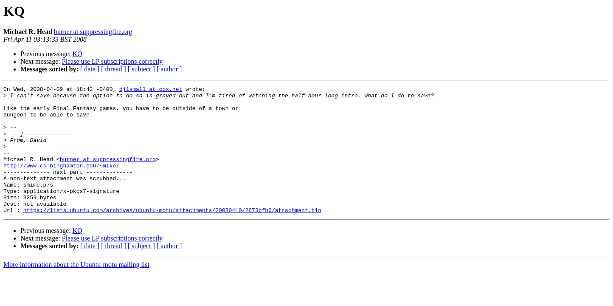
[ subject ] (141, 69)
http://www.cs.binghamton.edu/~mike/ (61, 182)
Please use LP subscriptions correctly (112, 61)
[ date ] (89, 69)
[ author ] (169, 69)
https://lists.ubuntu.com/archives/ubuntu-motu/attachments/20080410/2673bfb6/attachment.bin (172, 235)
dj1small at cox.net (150, 90)
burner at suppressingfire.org (93, 31)
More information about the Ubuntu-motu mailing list (76, 290)
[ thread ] (113, 69)
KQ (77, 53)
